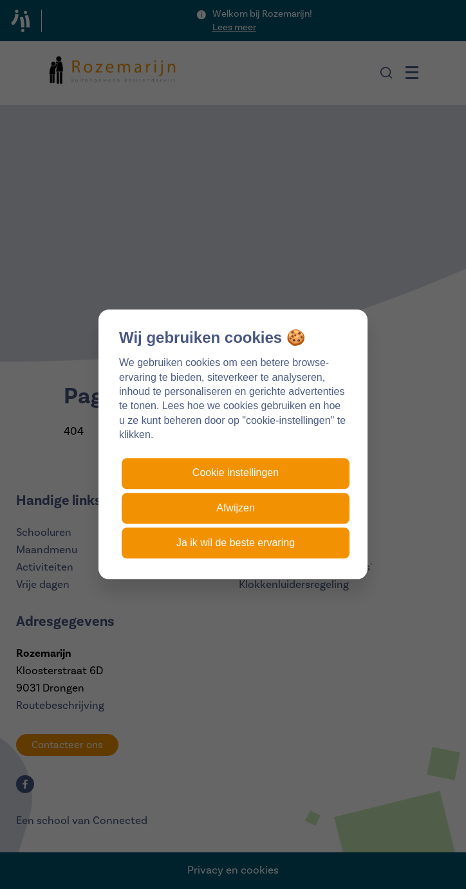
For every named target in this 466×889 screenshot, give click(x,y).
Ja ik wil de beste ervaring (235, 542)
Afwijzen (235, 507)
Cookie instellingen (235, 473)
